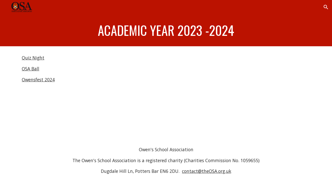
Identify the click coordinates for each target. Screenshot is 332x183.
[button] (326, 7)
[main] (166, 30)
